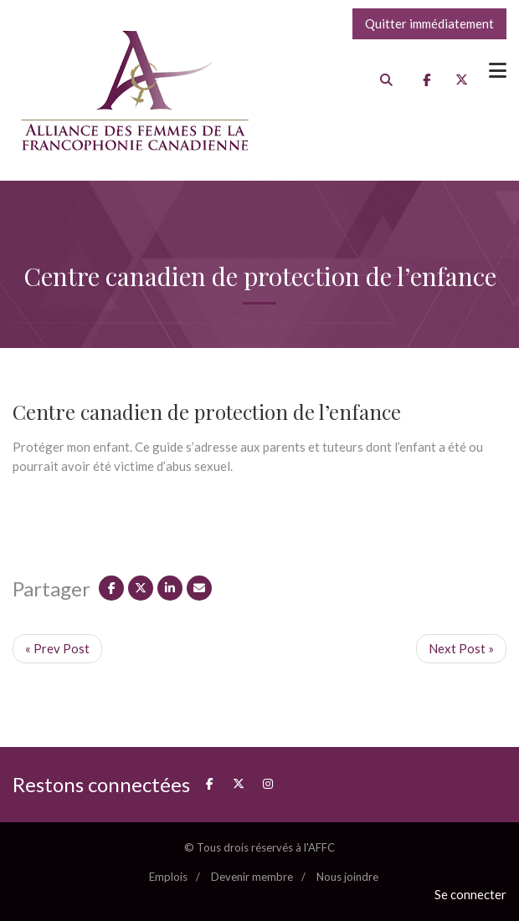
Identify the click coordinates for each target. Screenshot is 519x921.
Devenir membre (252, 876)
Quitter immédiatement (429, 23)
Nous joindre (347, 876)
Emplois (168, 876)
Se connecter (470, 894)
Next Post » (461, 648)
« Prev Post (57, 648)
